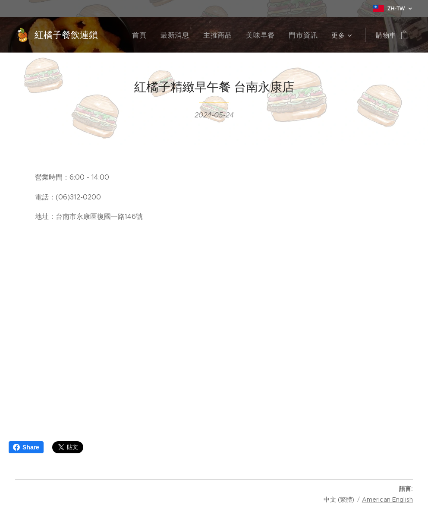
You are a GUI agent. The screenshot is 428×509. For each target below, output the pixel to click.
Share (26, 447)
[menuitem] (149, 35)
